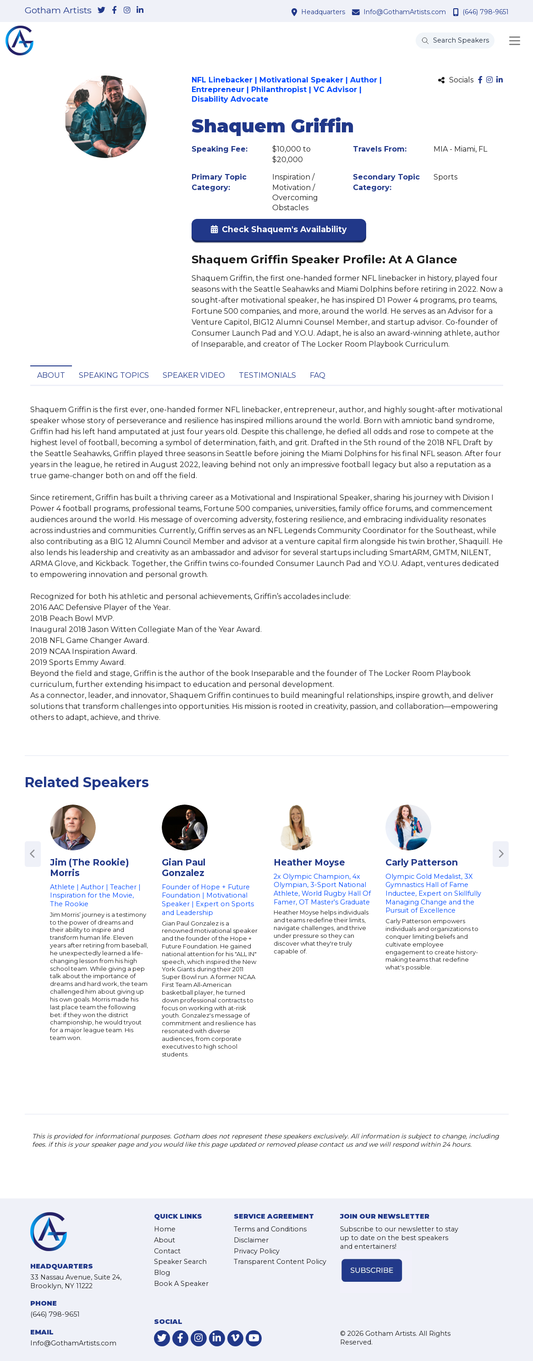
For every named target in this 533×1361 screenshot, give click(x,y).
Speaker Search (180, 1262)
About (51, 375)
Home (165, 1229)
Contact (167, 1251)
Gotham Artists (58, 10)
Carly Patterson (421, 862)
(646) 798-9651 (485, 12)
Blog (162, 1272)
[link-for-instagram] (127, 10)
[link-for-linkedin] (140, 10)
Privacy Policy (257, 1251)
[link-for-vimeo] (235, 1338)
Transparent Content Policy (280, 1262)
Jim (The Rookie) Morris (89, 867)
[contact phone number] (457, 12)
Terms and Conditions (270, 1229)
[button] (279, 231)
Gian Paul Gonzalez (183, 867)
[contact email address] (357, 12)
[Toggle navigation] (515, 41)
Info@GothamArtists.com (404, 12)
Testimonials (267, 375)
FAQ (317, 375)
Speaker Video (194, 375)
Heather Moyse (309, 862)
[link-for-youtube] (254, 1338)
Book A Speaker (181, 1283)
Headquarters (323, 12)
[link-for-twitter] (101, 10)
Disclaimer (251, 1240)
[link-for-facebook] (114, 10)
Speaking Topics (114, 375)
